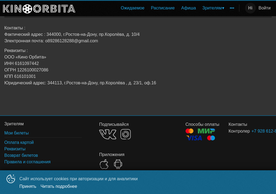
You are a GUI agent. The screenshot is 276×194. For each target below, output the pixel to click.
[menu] (158, 8)
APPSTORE (104, 164)
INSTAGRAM (125, 134)
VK (107, 134)
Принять (27, 186)
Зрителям (212, 8)
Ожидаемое (132, 8)
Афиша (188, 8)
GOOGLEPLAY (118, 164)
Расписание (163, 8)
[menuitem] (133, 8)
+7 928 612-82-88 (255, 131)
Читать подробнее (59, 186)
